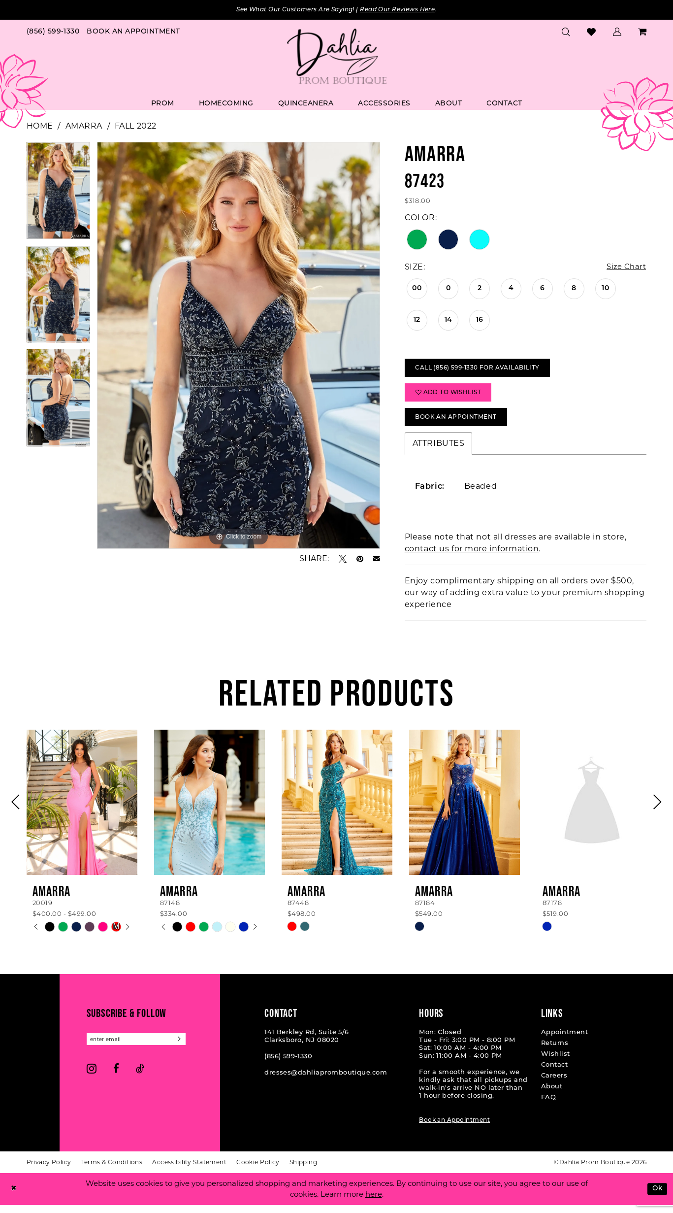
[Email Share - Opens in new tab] (376, 559)
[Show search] (566, 32)
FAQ (548, 1105)
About (551, 1094)
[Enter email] (141, 1047)
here (373, 1202)
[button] (617, 32)
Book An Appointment (460, 424)
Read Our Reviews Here (405, 10)
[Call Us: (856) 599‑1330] (53, 32)
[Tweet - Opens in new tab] (343, 559)
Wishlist (555, 1062)
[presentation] (82, 810)
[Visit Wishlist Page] (591, 32)
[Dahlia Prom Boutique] (336, 57)
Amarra (83, 126)
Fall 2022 (136, 126)
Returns (554, 1051)
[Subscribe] (187, 1047)
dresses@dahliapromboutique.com (325, 1081)
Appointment (564, 1040)
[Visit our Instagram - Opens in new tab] (91, 1077)
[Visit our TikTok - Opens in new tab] (140, 1078)
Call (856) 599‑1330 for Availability (483, 371)
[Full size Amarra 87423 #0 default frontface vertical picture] (238, 346)
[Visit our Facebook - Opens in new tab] (116, 1078)
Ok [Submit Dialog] (656, 1197)
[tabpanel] (59, 194)
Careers (554, 1083)
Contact (554, 1073)
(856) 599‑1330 (288, 1064)
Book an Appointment (454, 1128)
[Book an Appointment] (133, 32)
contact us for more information (472, 556)
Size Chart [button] (625, 267)
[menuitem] (53, 32)
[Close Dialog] (14, 1197)
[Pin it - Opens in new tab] (359, 559)
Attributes (439, 451)
